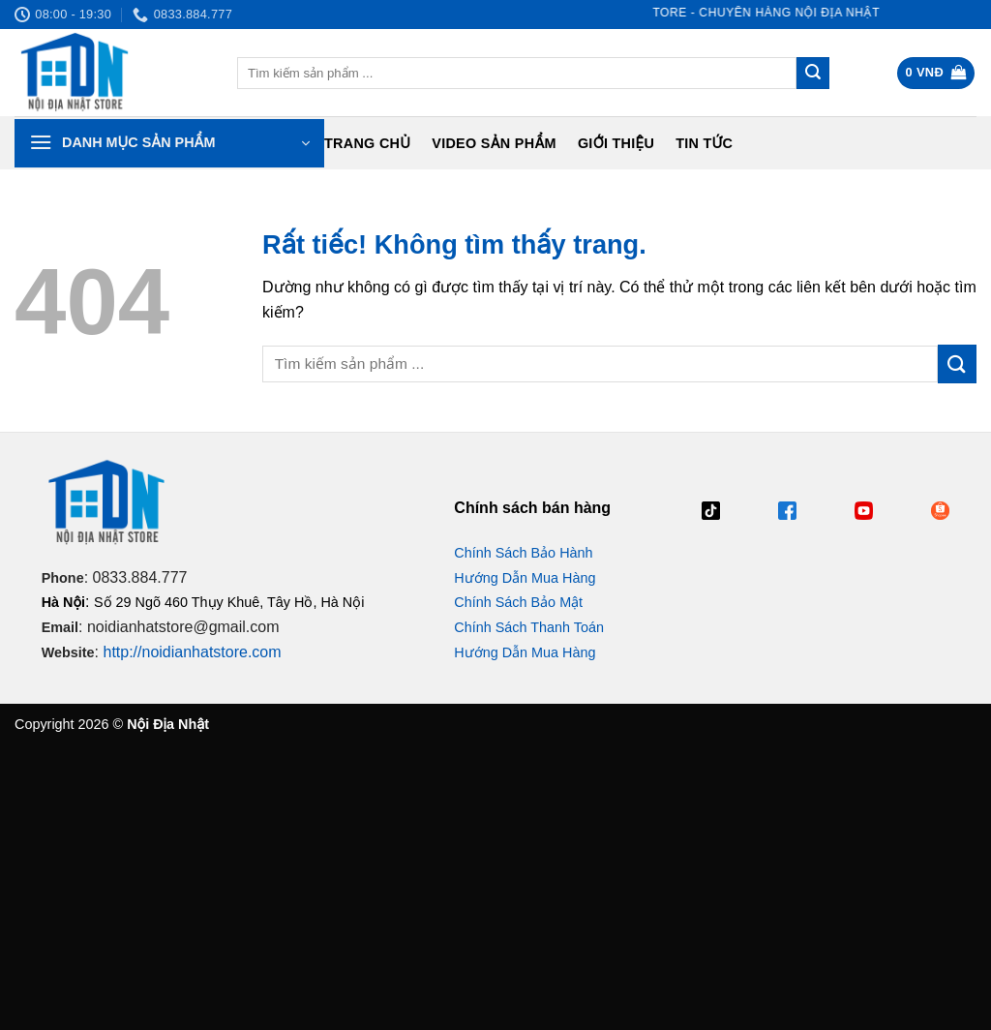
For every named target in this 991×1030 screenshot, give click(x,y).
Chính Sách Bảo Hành (523, 552)
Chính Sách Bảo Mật (518, 602)
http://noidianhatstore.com (192, 652)
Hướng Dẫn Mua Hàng (524, 578)
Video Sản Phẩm (494, 143)
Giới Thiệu (616, 143)
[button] (936, 73)
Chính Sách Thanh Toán (529, 627)
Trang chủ (367, 143)
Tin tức (704, 143)
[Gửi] (812, 73)
